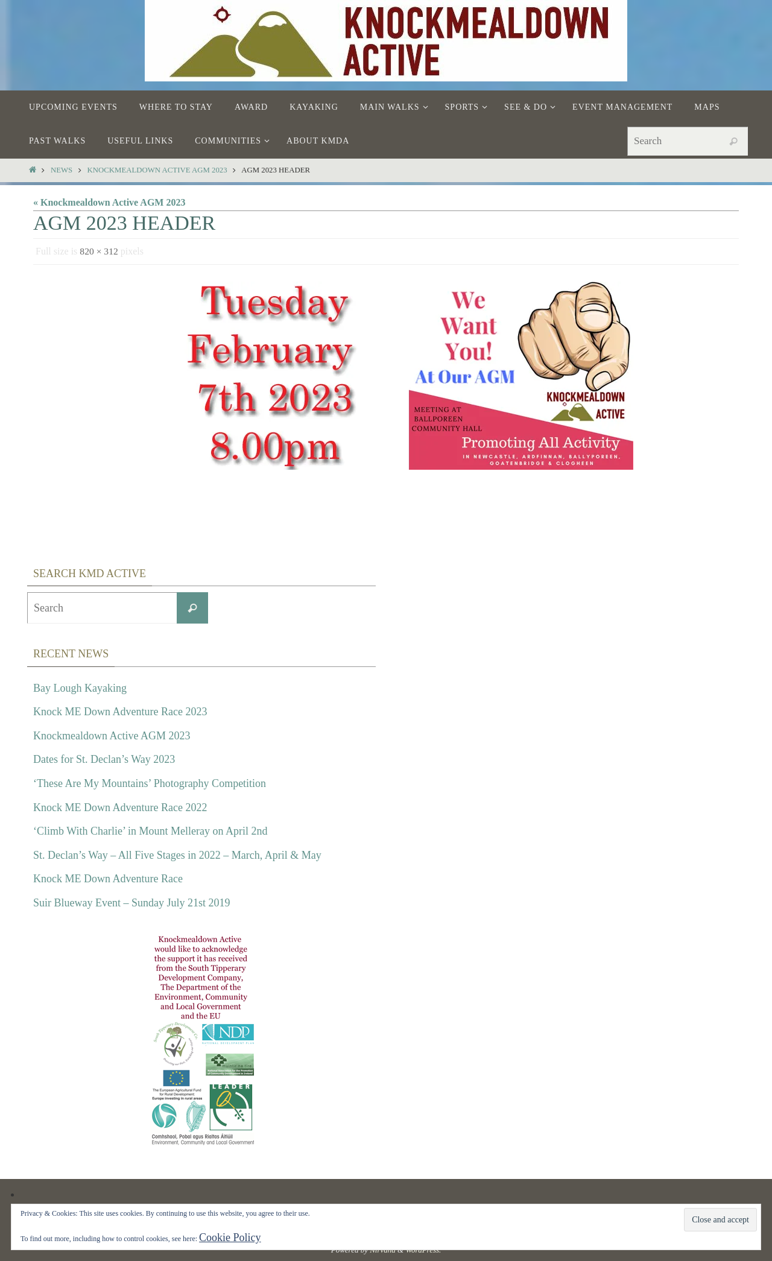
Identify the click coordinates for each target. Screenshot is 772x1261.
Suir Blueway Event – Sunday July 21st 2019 (131, 903)
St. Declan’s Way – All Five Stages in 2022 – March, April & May (177, 855)
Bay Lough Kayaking (80, 688)
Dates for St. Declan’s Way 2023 (104, 759)
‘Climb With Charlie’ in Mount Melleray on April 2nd (150, 831)
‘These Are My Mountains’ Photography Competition (149, 783)
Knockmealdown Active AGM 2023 (157, 170)
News (61, 170)
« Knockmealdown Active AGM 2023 (109, 202)
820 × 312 (99, 251)
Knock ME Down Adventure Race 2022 (120, 807)
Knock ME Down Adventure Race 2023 (120, 712)
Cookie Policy (230, 1237)
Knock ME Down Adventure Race (108, 879)
